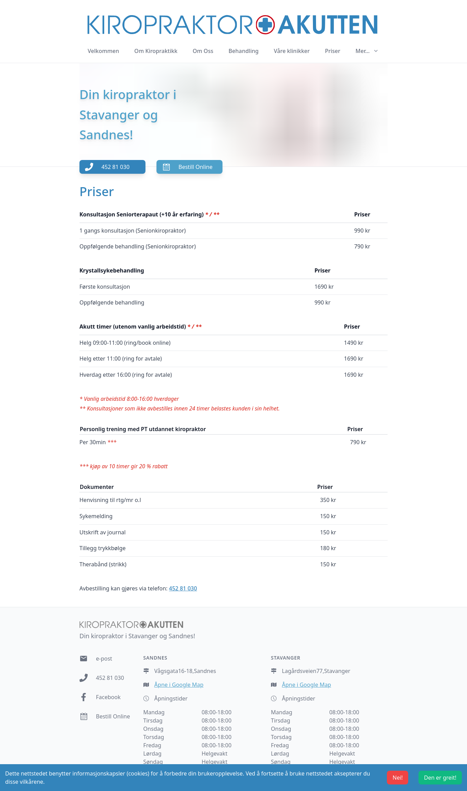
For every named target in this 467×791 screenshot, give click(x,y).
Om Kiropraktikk (155, 51)
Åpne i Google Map (179, 684)
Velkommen (103, 51)
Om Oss (203, 51)
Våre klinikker (291, 51)
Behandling (244, 51)
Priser (332, 51)
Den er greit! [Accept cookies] (440, 777)
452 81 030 (183, 588)
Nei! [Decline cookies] (397, 777)
